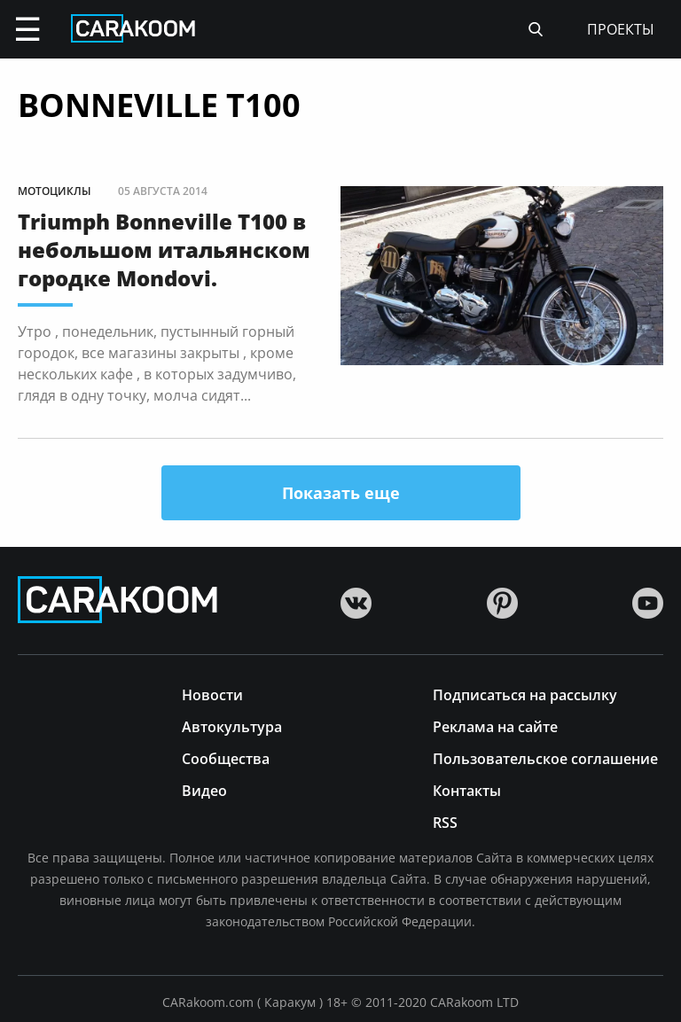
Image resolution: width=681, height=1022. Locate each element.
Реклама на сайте (495, 725)
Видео (204, 789)
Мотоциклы (54, 191)
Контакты (467, 789)
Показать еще (341, 492)
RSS (445, 821)
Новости (212, 693)
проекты (620, 29)
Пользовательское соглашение (545, 757)
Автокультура (232, 725)
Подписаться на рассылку (525, 693)
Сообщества (226, 757)
